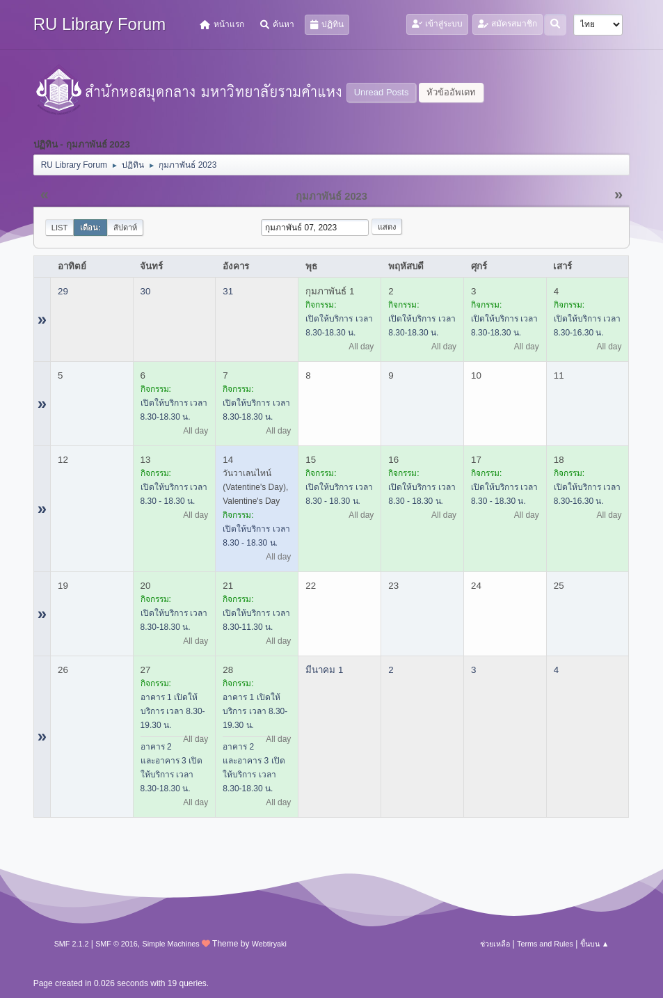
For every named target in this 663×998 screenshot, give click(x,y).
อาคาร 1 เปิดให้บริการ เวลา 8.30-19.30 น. (173, 711)
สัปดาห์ (125, 227)
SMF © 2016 (116, 944)
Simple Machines (171, 944)
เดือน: (90, 227)
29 (63, 291)
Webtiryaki (269, 944)
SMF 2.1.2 (71, 944)
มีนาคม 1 (324, 670)
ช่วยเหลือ (495, 944)
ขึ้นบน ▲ (594, 944)
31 (228, 291)
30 (146, 291)
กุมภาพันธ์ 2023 (331, 196)
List (59, 227)
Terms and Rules (545, 944)
